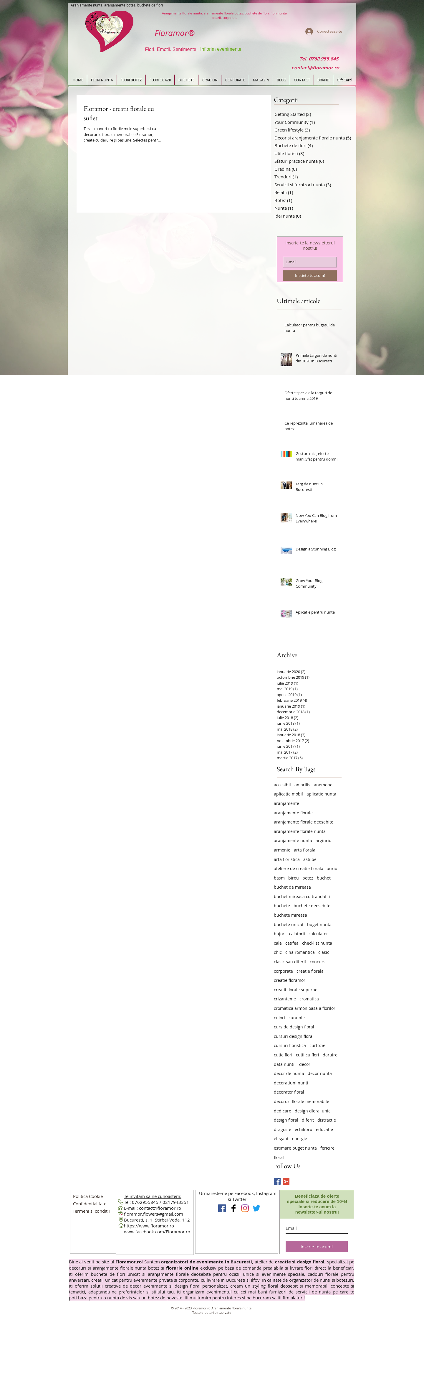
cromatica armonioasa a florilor (304, 1008)
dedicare (282, 1111)
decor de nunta (289, 1073)
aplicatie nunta (321, 794)
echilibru (303, 1129)
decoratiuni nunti (291, 1083)
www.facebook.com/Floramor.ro (157, 1232)
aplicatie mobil (288, 794)
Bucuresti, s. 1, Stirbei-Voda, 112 (157, 1220)
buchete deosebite (312, 905)
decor (304, 1064)
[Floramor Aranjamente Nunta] (222, 1208)
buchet (324, 878)
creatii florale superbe (295, 989)
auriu (332, 868)
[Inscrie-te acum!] (317, 1246)
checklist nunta (317, 943)
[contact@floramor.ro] (315, 68)
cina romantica (300, 952)
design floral (286, 1120)
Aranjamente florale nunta (231, 1308)
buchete (282, 905)
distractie (326, 1120)
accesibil (282, 785)
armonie (282, 850)
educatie (324, 1129)
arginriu (324, 840)
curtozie (317, 1045)
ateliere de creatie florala (298, 868)
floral (279, 1157)
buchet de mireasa (292, 887)
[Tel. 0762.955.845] (318, 59)
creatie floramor (289, 980)
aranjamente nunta (293, 840)
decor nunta (320, 1073)
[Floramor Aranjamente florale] (233, 1208)
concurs (317, 961)
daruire (330, 1055)
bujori (280, 933)
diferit (308, 1120)
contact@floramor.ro (160, 1208)
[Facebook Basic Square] (277, 1181)
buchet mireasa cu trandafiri (302, 896)
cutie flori (283, 1055)
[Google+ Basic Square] (286, 1181)
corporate (283, 971)
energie (299, 1138)
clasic (323, 952)
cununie (297, 1017)
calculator (318, 933)
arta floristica (287, 859)
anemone (323, 785)
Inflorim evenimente (220, 49)
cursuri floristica (290, 1045)
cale (278, 943)
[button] (89, 1203)
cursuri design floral (294, 1036)
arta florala (304, 850)
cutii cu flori (307, 1055)
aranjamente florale (293, 813)
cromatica (309, 999)
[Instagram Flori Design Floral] (245, 1208)
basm (279, 878)
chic (278, 952)
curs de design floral (294, 1027)
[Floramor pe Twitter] (256, 1208)
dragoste (282, 1129)
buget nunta (319, 924)
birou (293, 878)
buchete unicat (289, 924)
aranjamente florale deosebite (303, 822)
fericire (327, 1148)
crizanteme (285, 999)
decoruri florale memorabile (301, 1101)
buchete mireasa (290, 915)
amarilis (302, 785)
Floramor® (175, 32)
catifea (292, 943)
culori (279, 1017)
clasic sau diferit (290, 961)
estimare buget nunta (295, 1148)
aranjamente (286, 803)
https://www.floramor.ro (149, 1226)
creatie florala (310, 971)
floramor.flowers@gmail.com (153, 1214)
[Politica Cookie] (87, 1196)
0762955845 (145, 1202)
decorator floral (289, 1092)
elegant (281, 1138)
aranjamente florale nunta (300, 831)
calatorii (297, 933)
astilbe (310, 859)
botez (307, 878)
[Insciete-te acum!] (310, 275)
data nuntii (285, 1064)
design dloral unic (312, 1111)
